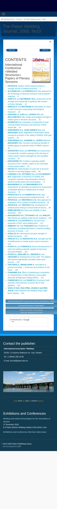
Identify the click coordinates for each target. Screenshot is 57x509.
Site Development (12, 446)
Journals (19, 19)
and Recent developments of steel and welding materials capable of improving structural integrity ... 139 (29, 249)
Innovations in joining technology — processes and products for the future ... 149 (29, 267)
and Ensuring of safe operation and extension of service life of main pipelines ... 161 (29, 282)
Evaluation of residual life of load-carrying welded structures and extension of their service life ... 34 (28, 124)
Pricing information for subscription (31, 306)
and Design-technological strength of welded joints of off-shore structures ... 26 (29, 117)
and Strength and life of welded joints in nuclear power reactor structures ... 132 (29, 241)
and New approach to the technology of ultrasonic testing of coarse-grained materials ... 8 (29, 93)
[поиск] (25, 319)
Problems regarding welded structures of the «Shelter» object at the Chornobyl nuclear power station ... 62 (28, 163)
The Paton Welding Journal (32, 19)
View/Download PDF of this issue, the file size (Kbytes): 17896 (31, 301)
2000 (43, 19)
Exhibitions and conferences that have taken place (24, 432)
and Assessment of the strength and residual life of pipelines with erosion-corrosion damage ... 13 (29, 101)
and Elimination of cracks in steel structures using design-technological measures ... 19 (29, 109)
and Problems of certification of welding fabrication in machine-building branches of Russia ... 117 (29, 228)
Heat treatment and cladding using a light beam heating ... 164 (27, 290)
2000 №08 (12, 50)
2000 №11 (45, 50)
